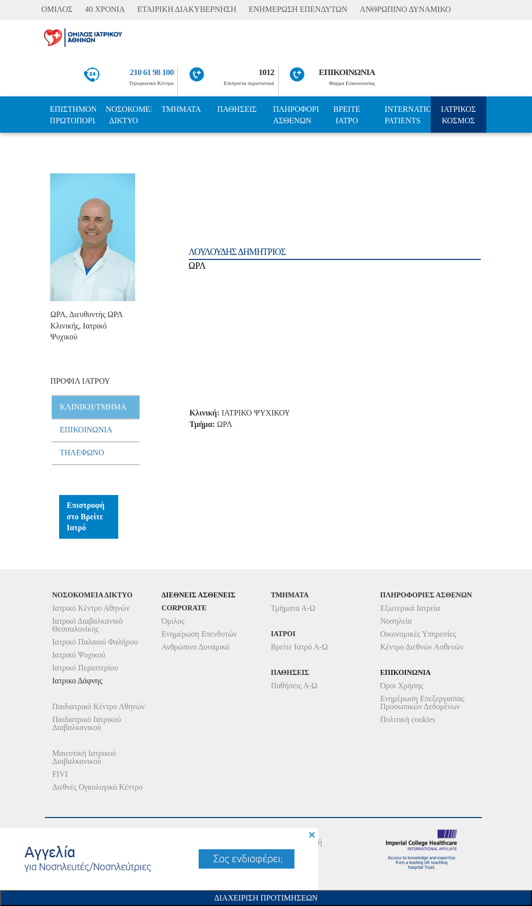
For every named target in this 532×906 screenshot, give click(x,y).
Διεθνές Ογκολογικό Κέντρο (97, 787)
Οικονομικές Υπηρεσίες (418, 634)
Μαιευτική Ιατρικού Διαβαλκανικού (84, 757)
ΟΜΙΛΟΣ (57, 9)
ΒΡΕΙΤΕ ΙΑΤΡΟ (346, 115)
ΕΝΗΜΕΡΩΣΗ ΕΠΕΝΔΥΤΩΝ (298, 9)
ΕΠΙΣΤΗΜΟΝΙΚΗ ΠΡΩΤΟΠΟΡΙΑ (72, 115)
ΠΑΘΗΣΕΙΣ (236, 109)
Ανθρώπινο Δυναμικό (195, 647)
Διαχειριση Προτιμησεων (265, 898)
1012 (266, 72)
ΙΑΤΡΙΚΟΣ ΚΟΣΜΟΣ (458, 115)
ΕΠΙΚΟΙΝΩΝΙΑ (347, 72)
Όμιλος (173, 621)
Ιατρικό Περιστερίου (85, 667)
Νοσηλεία (396, 621)
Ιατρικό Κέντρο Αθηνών (91, 608)
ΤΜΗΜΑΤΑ (181, 109)
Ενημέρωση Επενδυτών (199, 634)
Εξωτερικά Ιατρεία (410, 608)
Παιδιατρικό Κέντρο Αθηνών (98, 706)
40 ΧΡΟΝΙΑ (105, 9)
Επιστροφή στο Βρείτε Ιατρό (85, 516)
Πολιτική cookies (407, 719)
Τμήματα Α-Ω (293, 608)
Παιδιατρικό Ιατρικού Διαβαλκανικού (86, 723)
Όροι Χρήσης (401, 685)
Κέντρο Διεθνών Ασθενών (421, 647)
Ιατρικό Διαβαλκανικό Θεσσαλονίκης (87, 625)
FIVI (60, 774)
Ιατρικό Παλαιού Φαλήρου (95, 642)
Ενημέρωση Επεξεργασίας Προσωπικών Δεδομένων (422, 702)
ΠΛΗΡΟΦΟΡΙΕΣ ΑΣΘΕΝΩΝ (296, 115)
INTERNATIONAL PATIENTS (407, 115)
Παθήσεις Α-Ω (294, 685)
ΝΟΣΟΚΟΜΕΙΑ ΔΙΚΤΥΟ (129, 115)
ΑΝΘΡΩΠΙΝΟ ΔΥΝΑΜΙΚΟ (405, 9)
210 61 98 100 (151, 72)
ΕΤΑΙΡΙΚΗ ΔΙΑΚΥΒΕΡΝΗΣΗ (187, 9)
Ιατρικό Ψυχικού (78, 655)
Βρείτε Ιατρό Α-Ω (299, 647)
